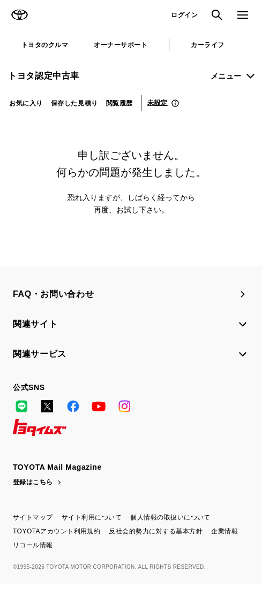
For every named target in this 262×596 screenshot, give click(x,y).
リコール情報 (33, 545)
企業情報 (224, 531)
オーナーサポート (120, 45)
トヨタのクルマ (44, 45)
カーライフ (207, 45)
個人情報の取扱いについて (170, 517)
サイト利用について (92, 517)
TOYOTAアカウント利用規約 (56, 531)
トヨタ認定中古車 (43, 75)
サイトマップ (33, 517)
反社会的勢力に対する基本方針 (156, 531)
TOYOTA (19, 15)
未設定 (157, 102)
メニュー (226, 76)
